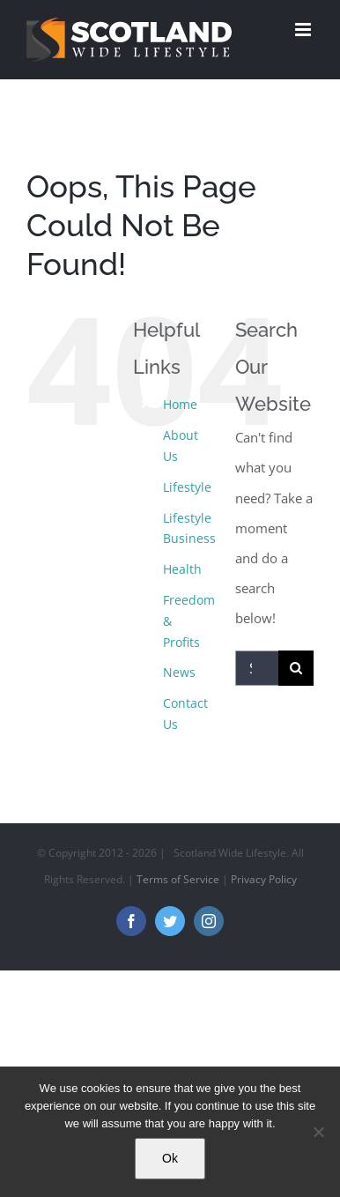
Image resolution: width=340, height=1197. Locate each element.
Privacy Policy (264, 879)
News (179, 672)
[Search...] (256, 668)
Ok (170, 1158)
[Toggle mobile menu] (304, 29)
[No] (318, 1132)
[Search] (296, 668)
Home (180, 404)
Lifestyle (187, 487)
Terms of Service (178, 879)
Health (182, 569)
